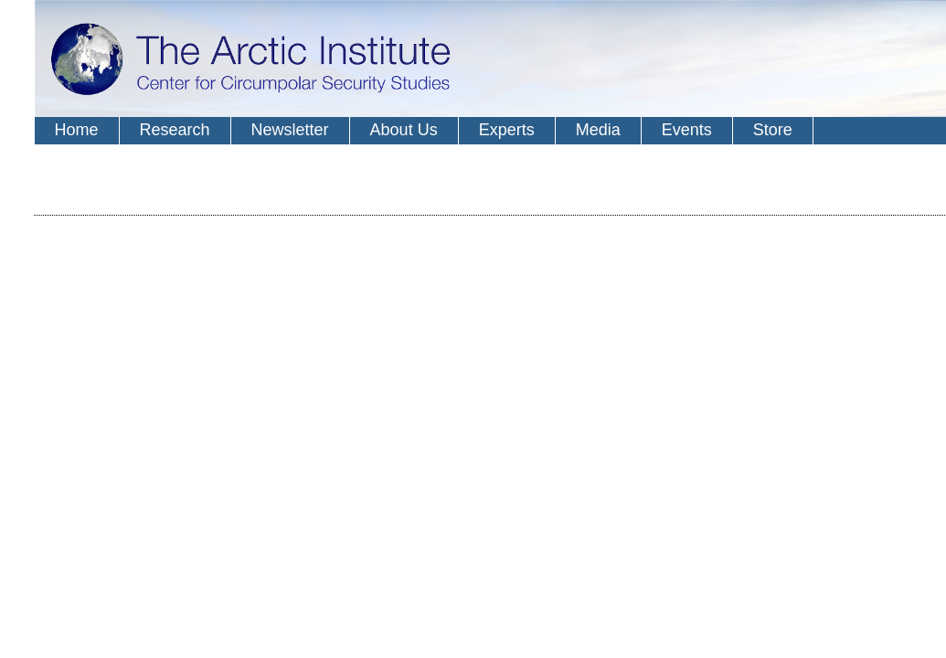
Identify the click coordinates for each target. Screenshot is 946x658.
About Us (404, 130)
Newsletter (290, 130)
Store (772, 130)
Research (175, 130)
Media (598, 130)
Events (687, 130)
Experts (507, 130)
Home (77, 130)
